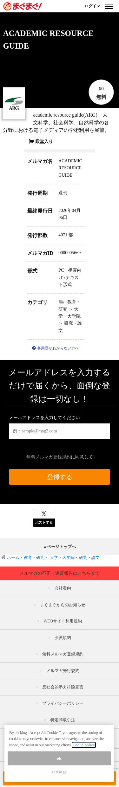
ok (59, 772)
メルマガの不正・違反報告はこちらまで (60, 573)
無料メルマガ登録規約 (48, 457)
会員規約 (63, 637)
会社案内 (63, 588)
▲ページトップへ (59, 546)
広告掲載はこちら (62, 736)
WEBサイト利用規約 (62, 621)
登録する (59, 476)
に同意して (59, 457)
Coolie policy (83, 759)
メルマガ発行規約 (62, 670)
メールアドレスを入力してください (44, 417)
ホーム (13, 557)
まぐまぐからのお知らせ (62, 604)
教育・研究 (34, 557)
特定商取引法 (62, 719)
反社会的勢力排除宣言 (62, 687)
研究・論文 (89, 557)
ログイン (92, 6)
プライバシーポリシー (62, 703)
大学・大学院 (62, 557)
